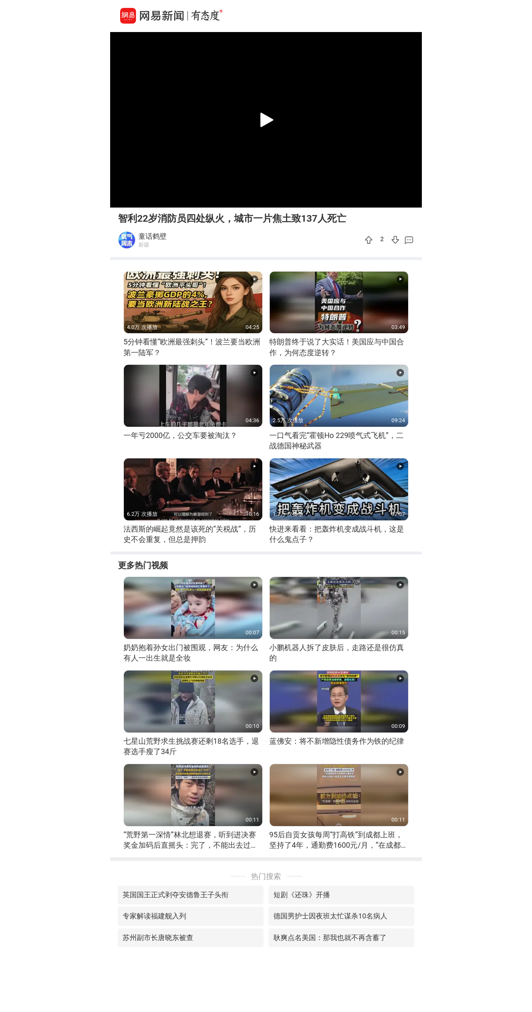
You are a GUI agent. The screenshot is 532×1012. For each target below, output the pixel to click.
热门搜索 (266, 876)
